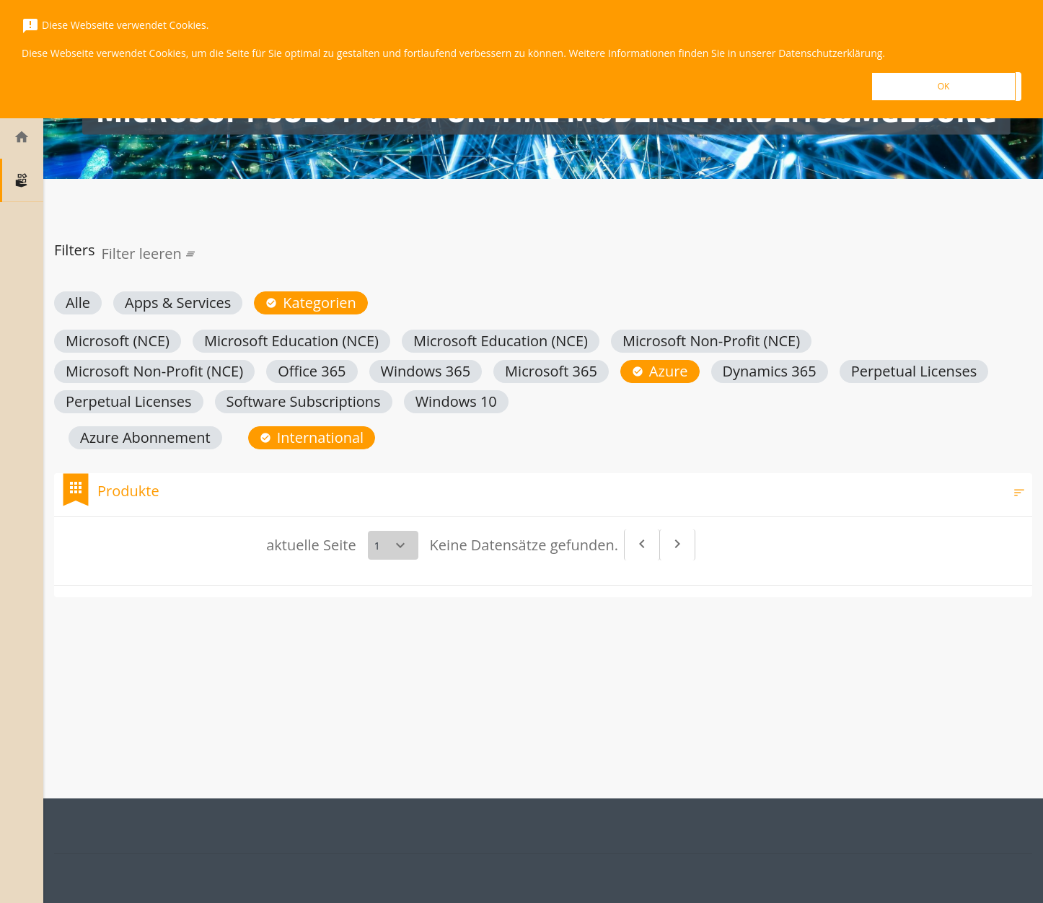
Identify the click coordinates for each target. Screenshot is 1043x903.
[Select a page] (393, 545)
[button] (78, 302)
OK (944, 86)
